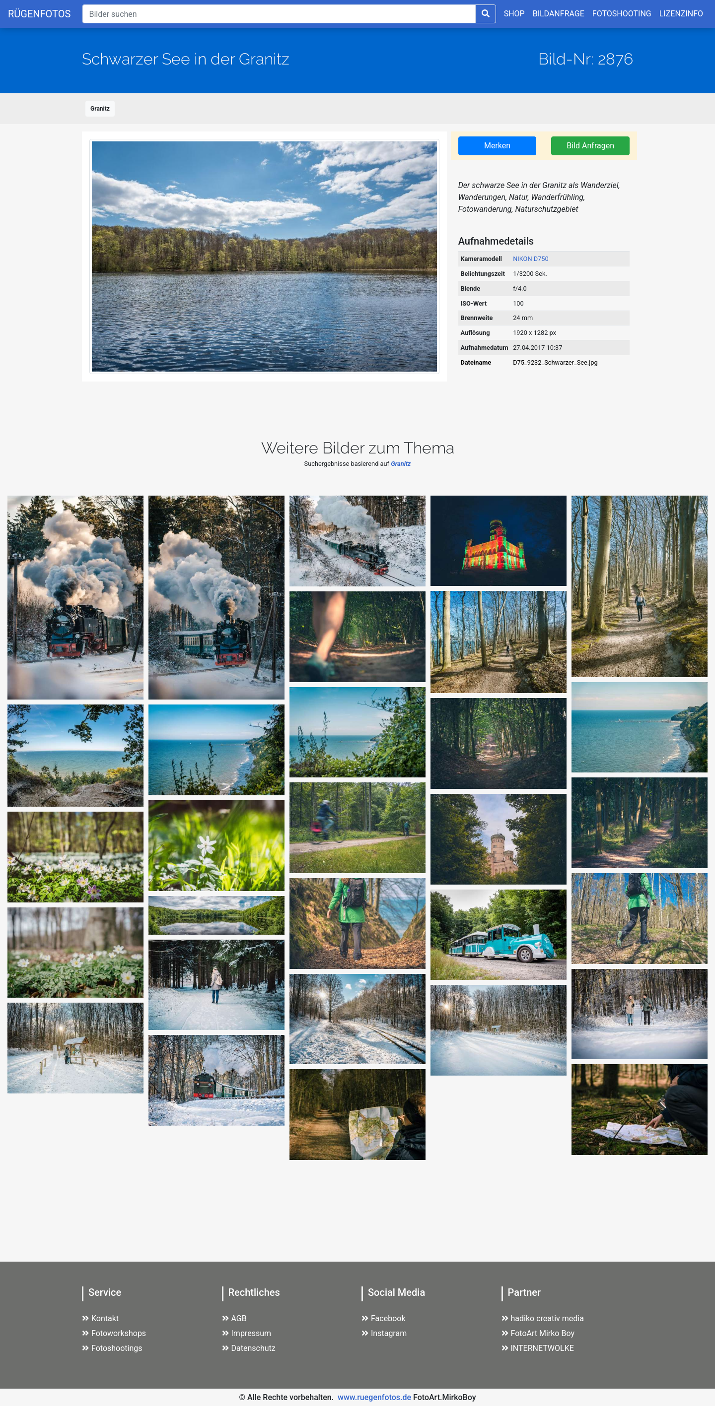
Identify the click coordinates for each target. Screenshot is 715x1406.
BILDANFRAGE (558, 13)
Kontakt (100, 1318)
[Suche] (278, 13)
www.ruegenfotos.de (374, 1397)
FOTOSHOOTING (621, 13)
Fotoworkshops (114, 1333)
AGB (234, 1318)
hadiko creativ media (542, 1318)
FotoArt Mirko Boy (538, 1333)
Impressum (247, 1333)
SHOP (514, 13)
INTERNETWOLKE (537, 1348)
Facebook (383, 1318)
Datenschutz (249, 1348)
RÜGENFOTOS (39, 14)
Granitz (100, 108)
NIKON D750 (531, 258)
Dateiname (475, 362)
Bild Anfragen (590, 145)
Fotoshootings (112, 1348)
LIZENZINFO (681, 13)
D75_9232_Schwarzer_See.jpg (555, 362)
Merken (497, 145)
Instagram (384, 1333)
